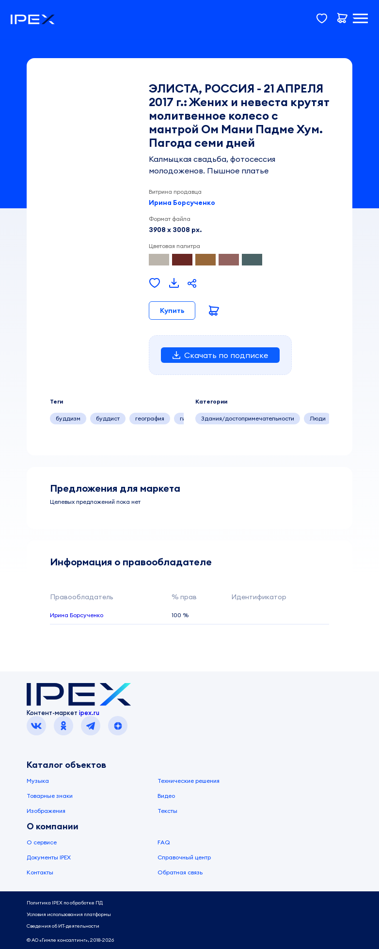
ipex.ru (89, 712)
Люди (318, 418)
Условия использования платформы (69, 914)
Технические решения (189, 780)
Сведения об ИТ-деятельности (63, 926)
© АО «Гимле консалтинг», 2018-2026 (70, 940)
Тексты (167, 810)
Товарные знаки (50, 795)
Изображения (46, 810)
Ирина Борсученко (182, 202)
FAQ (164, 842)
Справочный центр (184, 857)
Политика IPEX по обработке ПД (65, 903)
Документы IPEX (49, 857)
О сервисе (42, 842)
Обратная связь (180, 872)
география (149, 418)
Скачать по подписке (220, 355)
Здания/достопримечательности (247, 418)
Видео (166, 795)
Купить (172, 310)
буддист (108, 418)
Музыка (38, 780)
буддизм (68, 418)
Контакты (40, 872)
